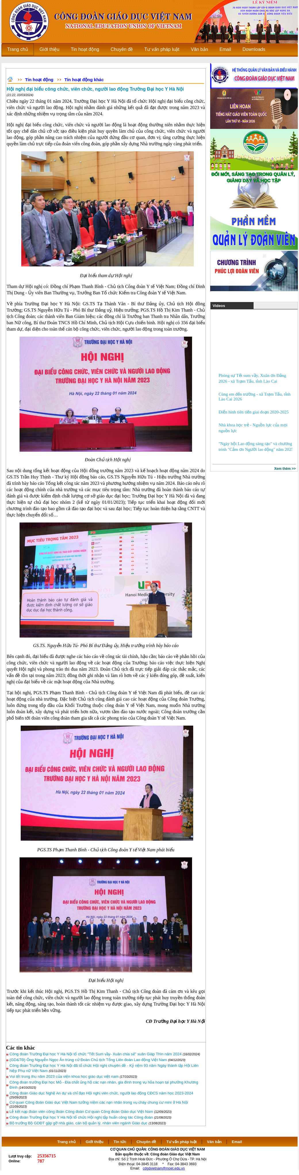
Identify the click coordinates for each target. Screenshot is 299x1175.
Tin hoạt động (39, 79)
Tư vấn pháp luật (181, 1142)
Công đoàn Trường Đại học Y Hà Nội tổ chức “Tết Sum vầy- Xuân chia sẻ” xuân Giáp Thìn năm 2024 (95, 1054)
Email (237, 1142)
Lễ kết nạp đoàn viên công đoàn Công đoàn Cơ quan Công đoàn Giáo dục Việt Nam (81, 1111)
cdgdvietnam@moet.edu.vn (164, 1168)
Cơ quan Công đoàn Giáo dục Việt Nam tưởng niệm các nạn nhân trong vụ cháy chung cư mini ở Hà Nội (98, 1102)
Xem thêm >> (285, 469)
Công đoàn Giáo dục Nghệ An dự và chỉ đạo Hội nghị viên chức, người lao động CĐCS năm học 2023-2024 (101, 1093)
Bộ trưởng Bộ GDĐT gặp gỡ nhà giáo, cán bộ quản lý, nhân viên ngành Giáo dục (78, 1123)
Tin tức (120, 1142)
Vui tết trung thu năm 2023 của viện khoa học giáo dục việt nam (63, 1076)
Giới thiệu (94, 1142)
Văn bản (215, 1142)
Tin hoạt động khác (84, 79)
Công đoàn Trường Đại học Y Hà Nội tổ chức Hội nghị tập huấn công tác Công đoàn (81, 1117)
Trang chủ (66, 1142)
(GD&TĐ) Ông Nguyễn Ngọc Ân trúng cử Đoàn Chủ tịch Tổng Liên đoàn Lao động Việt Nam (88, 1060)
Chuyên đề (146, 1142)
